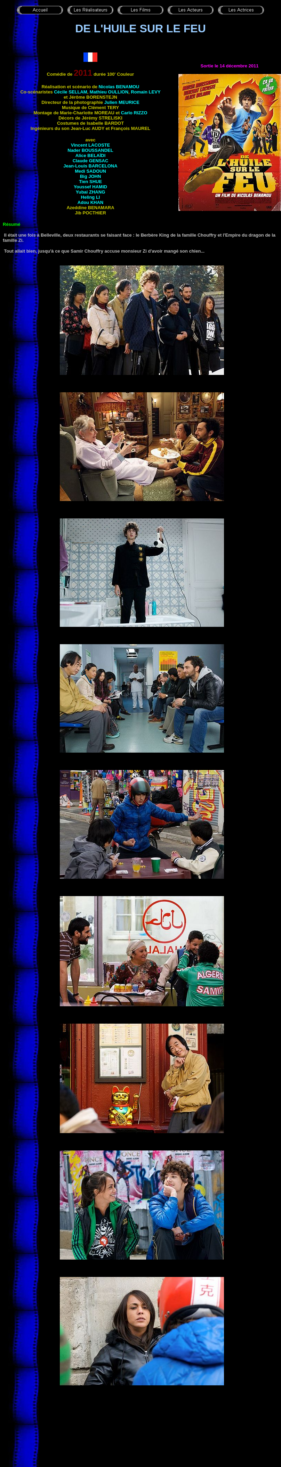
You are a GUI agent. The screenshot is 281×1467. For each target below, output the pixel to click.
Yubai (90, 192)
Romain (145, 92)
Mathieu (109, 92)
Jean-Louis (90, 166)
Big (90, 176)
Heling (90, 197)
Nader (90, 150)
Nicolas (118, 86)
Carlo (134, 112)
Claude (91, 160)
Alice (90, 155)
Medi (90, 171)
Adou (90, 202)
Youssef (90, 186)
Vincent (90, 145)
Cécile (70, 92)
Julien (121, 102)
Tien (90, 181)
